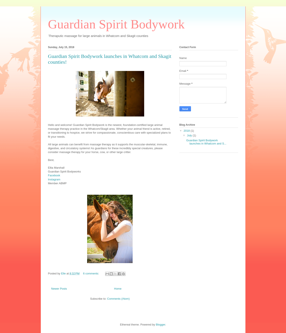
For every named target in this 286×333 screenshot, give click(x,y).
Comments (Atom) (118, 298)
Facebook (54, 175)
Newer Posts (59, 288)
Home (118, 288)
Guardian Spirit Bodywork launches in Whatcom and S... (206, 142)
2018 (187, 130)
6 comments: (91, 273)
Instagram (54, 179)
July (190, 135)
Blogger (160, 324)
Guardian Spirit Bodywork (116, 24)
